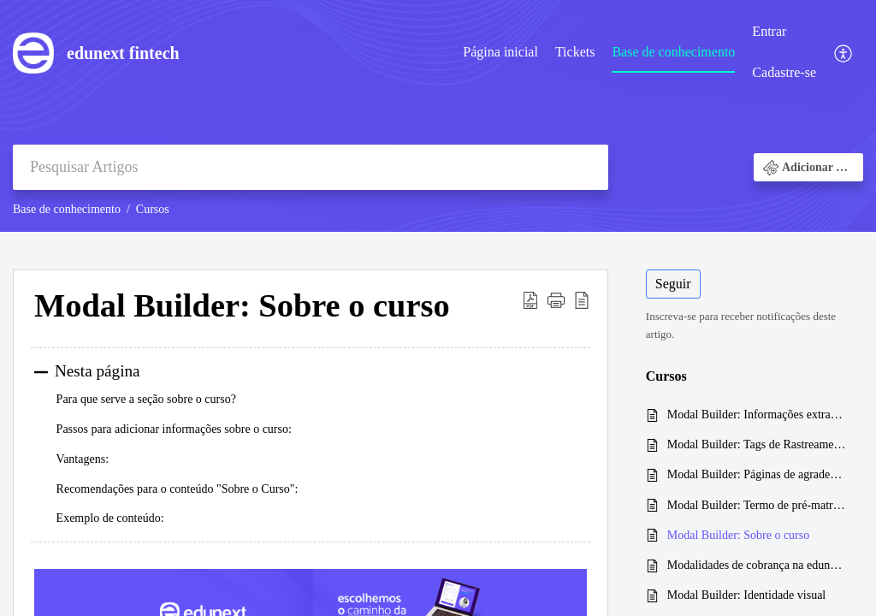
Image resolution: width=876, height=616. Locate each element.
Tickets (575, 51)
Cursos (152, 209)
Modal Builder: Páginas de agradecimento (756, 474)
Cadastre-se (784, 72)
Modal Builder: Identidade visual (746, 595)
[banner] (438, 116)
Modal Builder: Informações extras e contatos (756, 414)
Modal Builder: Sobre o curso (738, 535)
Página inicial (500, 51)
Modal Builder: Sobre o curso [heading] (242, 305)
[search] (310, 167)
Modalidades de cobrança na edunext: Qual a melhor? (756, 565)
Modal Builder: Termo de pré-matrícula (756, 505)
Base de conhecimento (673, 51)
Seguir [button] (673, 283)
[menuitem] (500, 53)
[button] (844, 53)
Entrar (769, 31)
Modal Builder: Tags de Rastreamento (756, 444)
